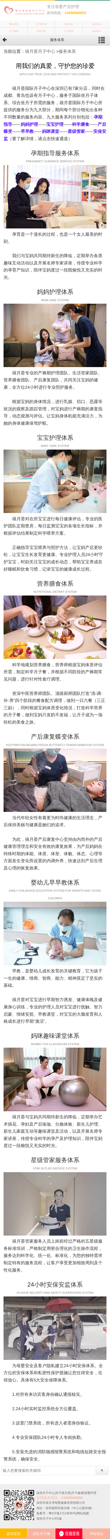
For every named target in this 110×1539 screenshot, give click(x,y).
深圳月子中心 (45, 1493)
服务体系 (67, 51)
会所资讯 (96, 24)
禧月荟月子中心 (40, 51)
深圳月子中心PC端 (49, 1518)
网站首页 (13, 24)
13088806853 (75, 13)
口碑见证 (68, 24)
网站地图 (83, 1513)
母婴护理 (41, 31)
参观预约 (96, 31)
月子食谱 (68, 31)
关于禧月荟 (41, 24)
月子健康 (13, 31)
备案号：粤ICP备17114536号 (56, 1513)
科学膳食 (80, 124)
